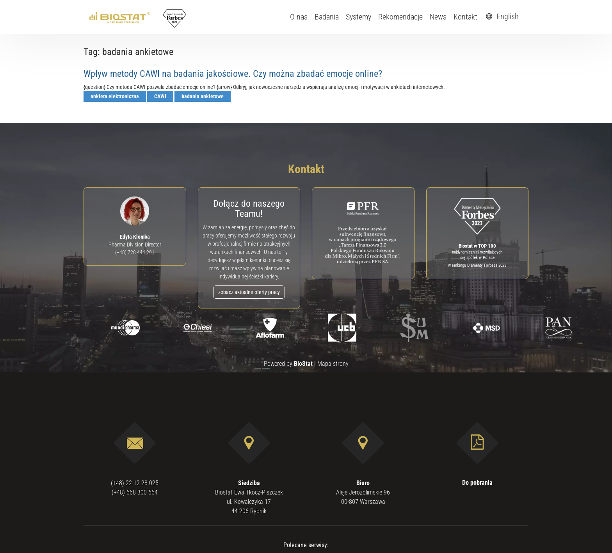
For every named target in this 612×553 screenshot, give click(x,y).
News (438, 16)
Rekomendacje (400, 16)
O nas (299, 16)
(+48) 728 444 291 (135, 252)
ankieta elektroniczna (115, 96)
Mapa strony (333, 363)
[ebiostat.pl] (120, 17)
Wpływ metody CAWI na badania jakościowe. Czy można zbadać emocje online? (233, 73)
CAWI (160, 96)
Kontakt (465, 16)
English (501, 16)
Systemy (358, 16)
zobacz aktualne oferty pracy (249, 292)
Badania (327, 16)
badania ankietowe (202, 96)
